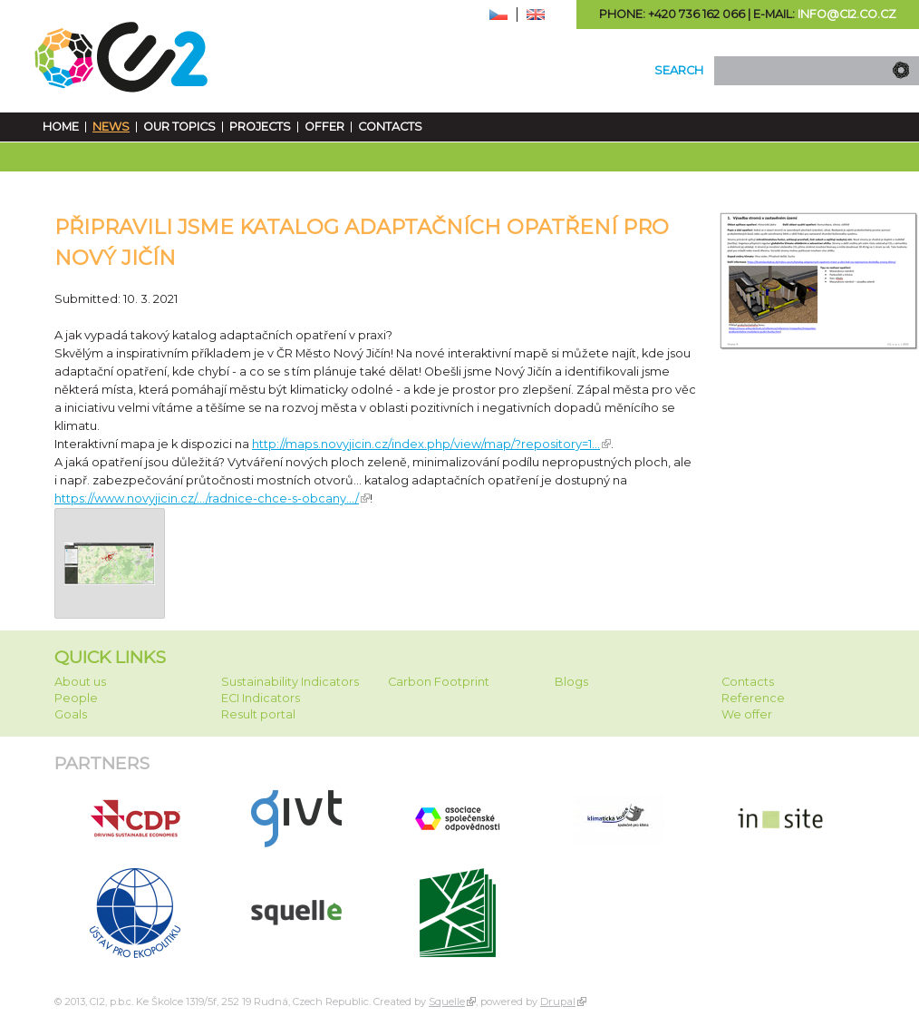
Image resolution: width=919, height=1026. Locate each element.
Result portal (258, 714)
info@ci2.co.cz (847, 14)
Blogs (571, 682)
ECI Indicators (260, 698)
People (76, 698)
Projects (260, 126)
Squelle (447, 1001)
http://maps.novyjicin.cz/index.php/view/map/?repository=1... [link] (426, 444)
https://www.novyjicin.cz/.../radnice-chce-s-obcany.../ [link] (206, 498)
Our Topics (179, 126)
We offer (746, 714)
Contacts (390, 126)
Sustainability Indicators (290, 682)
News (111, 126)
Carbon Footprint (438, 682)
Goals (70, 714)
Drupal (558, 1001)
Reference (753, 698)
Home (61, 126)
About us (80, 682)
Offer (324, 126)
